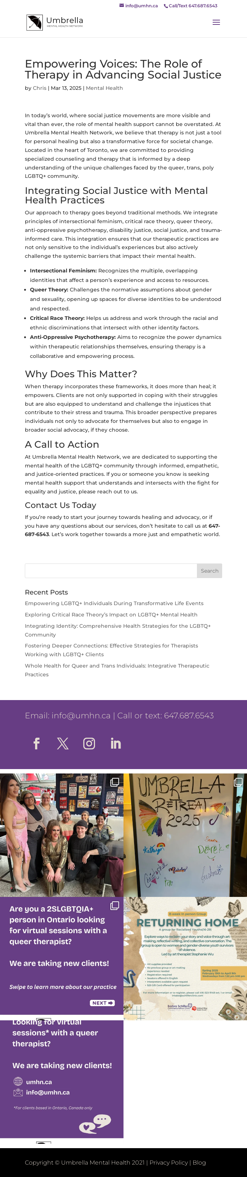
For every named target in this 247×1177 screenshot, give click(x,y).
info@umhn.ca (81, 716)
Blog (199, 1162)
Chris (39, 88)
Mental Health (104, 88)
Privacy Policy (168, 1162)
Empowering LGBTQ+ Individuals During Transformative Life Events (114, 603)
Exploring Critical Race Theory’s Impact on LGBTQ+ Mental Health (111, 614)
